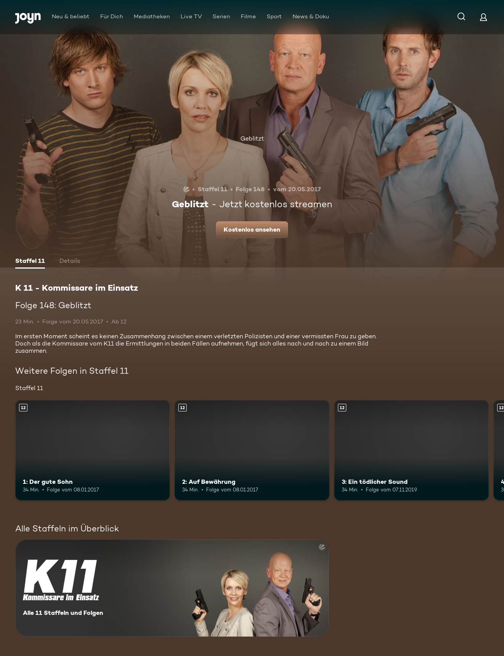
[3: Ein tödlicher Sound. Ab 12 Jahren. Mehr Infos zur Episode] (411, 450)
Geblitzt (252, 138)
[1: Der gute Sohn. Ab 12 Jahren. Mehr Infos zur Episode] (92, 450)
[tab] (30, 262)
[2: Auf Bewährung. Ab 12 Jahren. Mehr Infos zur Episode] (251, 450)
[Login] (483, 17)
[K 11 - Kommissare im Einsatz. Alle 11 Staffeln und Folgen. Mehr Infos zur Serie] (172, 588)
